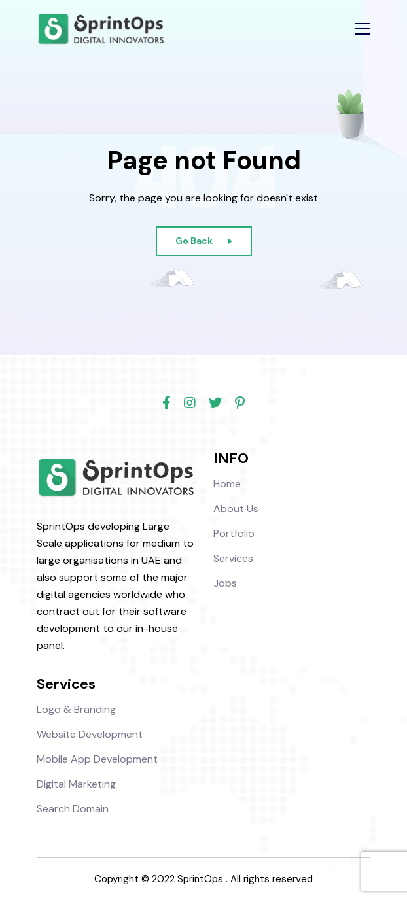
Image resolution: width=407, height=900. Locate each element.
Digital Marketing (76, 784)
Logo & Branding (76, 709)
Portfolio (234, 533)
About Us (235, 508)
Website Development (90, 734)
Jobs (225, 583)
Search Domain (73, 809)
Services (233, 558)
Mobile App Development (97, 759)
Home (227, 484)
